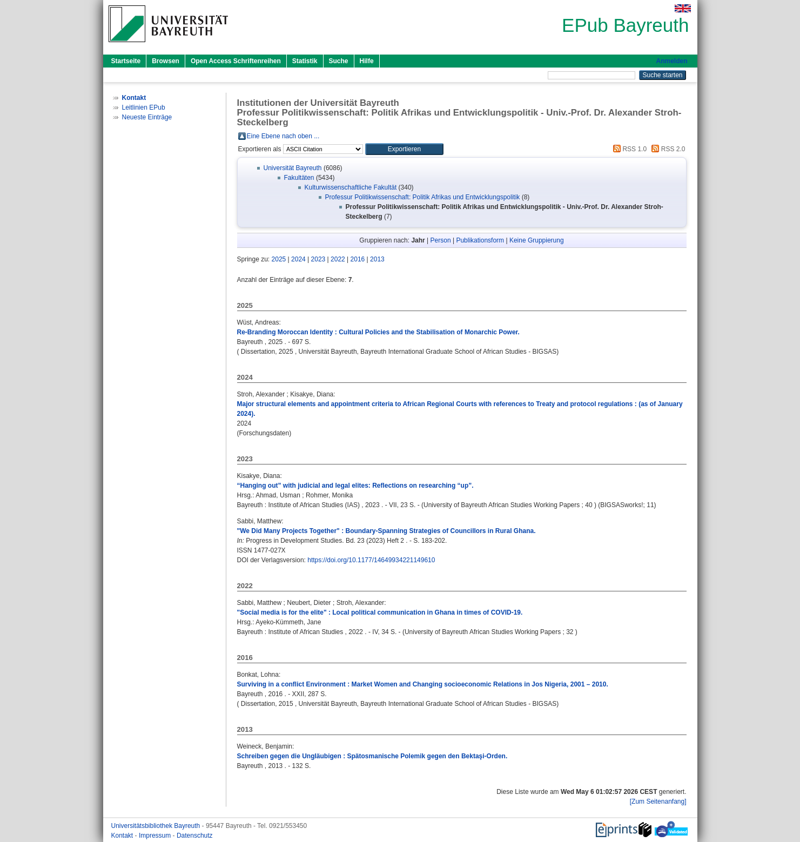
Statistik (305, 61)
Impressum (156, 835)
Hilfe (367, 61)
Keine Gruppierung (536, 240)
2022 (338, 259)
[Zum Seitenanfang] (658, 801)
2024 (298, 259)
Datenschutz (195, 835)
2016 (358, 259)
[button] (404, 149)
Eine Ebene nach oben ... (283, 136)
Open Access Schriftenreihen (236, 61)
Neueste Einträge (147, 117)
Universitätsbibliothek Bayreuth (156, 826)
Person (441, 240)
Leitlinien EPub (143, 107)
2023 (318, 259)
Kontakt (123, 835)
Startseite (126, 61)
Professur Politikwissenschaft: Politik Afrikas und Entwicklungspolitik (422, 197)
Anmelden (671, 61)
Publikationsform (480, 240)
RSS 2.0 (666, 149)
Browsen (165, 61)
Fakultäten (299, 177)
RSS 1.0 (628, 149)
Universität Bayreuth (293, 168)
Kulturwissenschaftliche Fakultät (351, 187)
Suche (338, 61)
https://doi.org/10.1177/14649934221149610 (371, 560)
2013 (377, 259)
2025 (279, 259)
